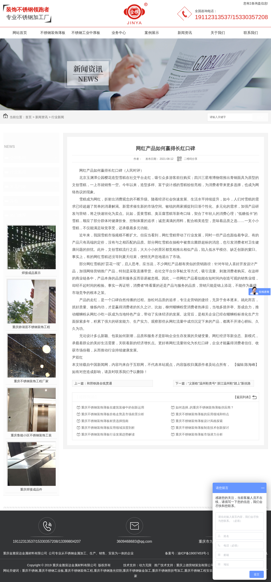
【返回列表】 (242, 397)
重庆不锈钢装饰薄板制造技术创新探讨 (202, 427)
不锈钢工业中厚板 (85, 33)
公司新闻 (18, 157)
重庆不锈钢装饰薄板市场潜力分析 (199, 434)
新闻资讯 (185, 33)
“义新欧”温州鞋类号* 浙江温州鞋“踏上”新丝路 (219, 383)
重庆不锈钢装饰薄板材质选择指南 (104, 421)
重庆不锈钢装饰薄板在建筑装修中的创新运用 (112, 407)
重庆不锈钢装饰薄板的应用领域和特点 (202, 414)
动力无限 (145, 565)
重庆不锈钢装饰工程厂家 (31, 381)
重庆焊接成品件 (31, 489)
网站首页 (20, 33)
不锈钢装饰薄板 (52, 33)
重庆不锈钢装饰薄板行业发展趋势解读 (108, 434)
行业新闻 (57, 117)
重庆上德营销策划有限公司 (195, 565)
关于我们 (218, 33)
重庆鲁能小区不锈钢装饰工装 (31, 435)
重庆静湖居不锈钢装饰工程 (31, 327)
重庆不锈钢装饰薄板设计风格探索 (199, 421)
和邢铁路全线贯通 (99, 383)
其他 (14, 201)
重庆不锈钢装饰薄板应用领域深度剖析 (108, 427)
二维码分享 (190, 158)
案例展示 (152, 33)
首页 (28, 117)
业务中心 (119, 33)
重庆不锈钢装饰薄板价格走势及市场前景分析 (112, 414)
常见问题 (18, 186)
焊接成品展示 (31, 273)
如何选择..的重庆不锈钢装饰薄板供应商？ (205, 407)
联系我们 (251, 33)
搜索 (260, 117)
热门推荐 (18, 215)
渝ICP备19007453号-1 (193, 553)
